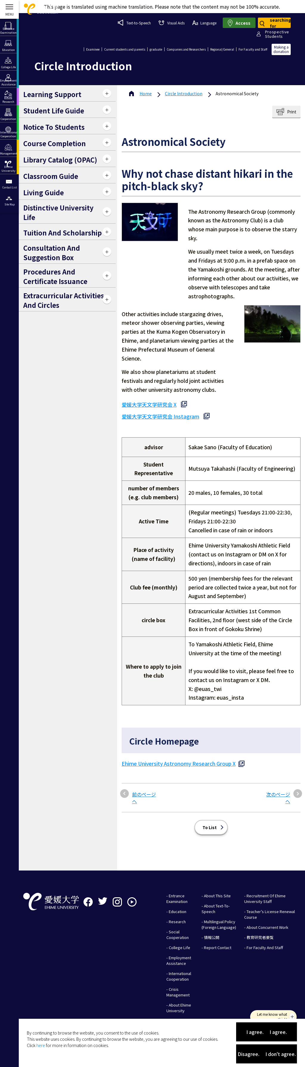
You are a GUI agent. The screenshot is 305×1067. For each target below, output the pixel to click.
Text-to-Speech (134, 23)
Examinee (93, 49)
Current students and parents (124, 49)
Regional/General (222, 49)
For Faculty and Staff (253, 49)
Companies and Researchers (186, 49)
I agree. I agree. (266, 1031)
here (40, 1045)
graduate (156, 49)
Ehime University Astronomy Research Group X (179, 756)
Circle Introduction (183, 93)
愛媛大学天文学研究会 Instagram (160, 416)
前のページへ (144, 790)
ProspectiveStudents (277, 34)
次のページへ (278, 790)
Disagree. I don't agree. (267, 1053)
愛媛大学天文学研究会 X (149, 404)
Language (204, 22)
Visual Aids (171, 22)
